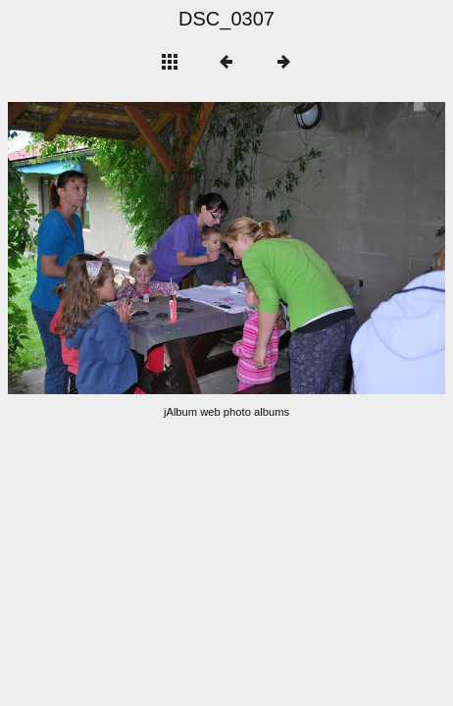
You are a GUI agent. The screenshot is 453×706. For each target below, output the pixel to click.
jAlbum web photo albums (226, 412)
